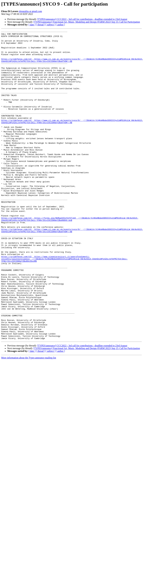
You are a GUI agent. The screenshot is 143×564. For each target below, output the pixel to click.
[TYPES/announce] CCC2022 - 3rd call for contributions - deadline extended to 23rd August (82, 19)
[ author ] (60, 24)
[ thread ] (40, 24)
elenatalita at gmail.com (30, 11)
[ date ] (32, 24)
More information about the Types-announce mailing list (28, 419)
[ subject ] (50, 24)
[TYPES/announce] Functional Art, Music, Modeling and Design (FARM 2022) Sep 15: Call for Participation (86, 22)
